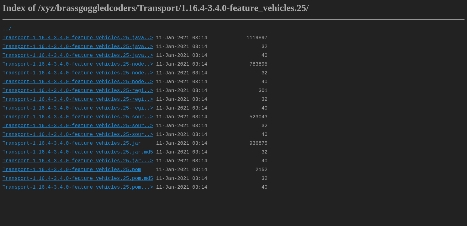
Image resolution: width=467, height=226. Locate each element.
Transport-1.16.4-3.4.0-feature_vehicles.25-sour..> (78, 117)
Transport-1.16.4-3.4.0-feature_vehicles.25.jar (72, 143)
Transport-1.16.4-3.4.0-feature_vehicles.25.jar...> (78, 161)
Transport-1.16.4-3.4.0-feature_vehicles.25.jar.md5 (78, 152)
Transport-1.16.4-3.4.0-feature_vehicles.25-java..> (78, 38)
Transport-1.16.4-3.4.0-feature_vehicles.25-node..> (78, 64)
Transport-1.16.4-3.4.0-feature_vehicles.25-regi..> (78, 90)
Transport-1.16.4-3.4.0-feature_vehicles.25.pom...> (78, 187)
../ (7, 29)
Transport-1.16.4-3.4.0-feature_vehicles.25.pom (72, 169)
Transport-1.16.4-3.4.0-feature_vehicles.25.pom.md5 (78, 178)
